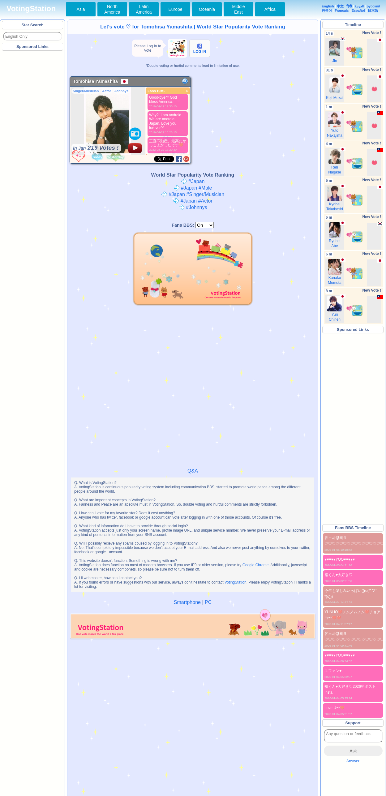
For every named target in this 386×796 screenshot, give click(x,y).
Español (358, 10)
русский (373, 6)
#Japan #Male (193, 187)
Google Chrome (255, 565)
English (328, 6)
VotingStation (31, 8)
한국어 (327, 10)
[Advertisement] (33, 145)
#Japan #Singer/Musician (192, 194)
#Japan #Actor (192, 200)
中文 (340, 6)
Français (342, 10)
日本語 (373, 10)
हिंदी (349, 6)
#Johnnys (192, 207)
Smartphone (187, 602)
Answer (353, 761)
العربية (359, 6)
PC (208, 602)
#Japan (193, 181)
